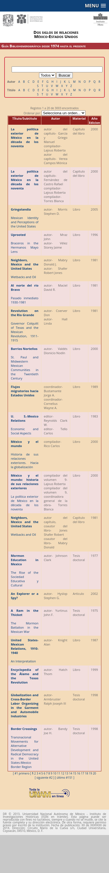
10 (54, 773)
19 (90, 773)
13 (66, 773)
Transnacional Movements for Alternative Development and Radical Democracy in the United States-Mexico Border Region (24, 748)
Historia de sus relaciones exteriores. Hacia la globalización (24, 454)
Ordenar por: (54, 113)
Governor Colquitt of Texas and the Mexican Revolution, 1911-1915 (24, 325)
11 (58, 773)
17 (82, 773)
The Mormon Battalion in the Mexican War (24, 621)
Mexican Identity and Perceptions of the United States (24, 217)
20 (94, 773)
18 (86, 773)
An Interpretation (24, 650)
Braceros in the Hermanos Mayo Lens (24, 243)
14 (70, 773)
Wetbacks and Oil (24, 268)
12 (62, 773)
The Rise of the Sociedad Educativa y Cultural (24, 570)
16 (78, 773)
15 (74, 773)
